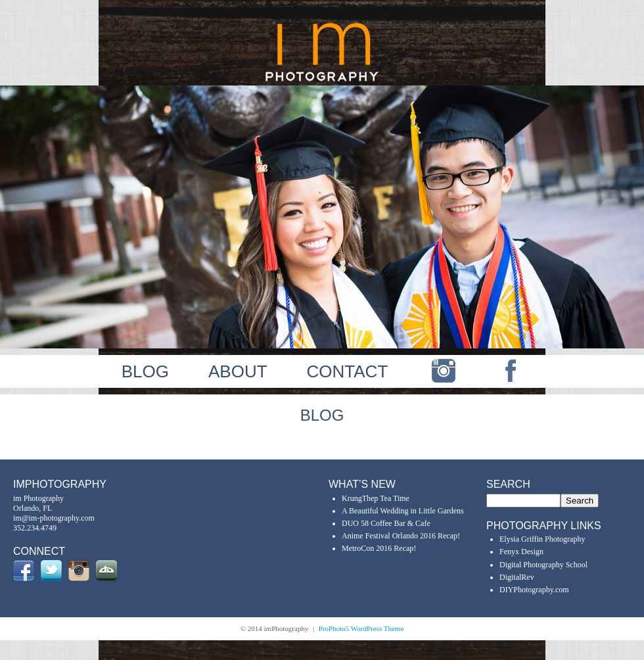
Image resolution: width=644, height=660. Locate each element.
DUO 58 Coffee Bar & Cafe (386, 523)
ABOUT (237, 371)
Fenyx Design (521, 551)
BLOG (145, 371)
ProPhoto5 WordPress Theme (361, 628)
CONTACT (347, 371)
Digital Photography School (543, 564)
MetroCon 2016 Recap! (379, 548)
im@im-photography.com (54, 518)
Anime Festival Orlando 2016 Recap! (401, 535)
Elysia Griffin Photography (542, 539)
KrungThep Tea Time (375, 498)
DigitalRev (516, 577)
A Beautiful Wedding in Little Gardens (403, 510)
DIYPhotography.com (534, 589)
